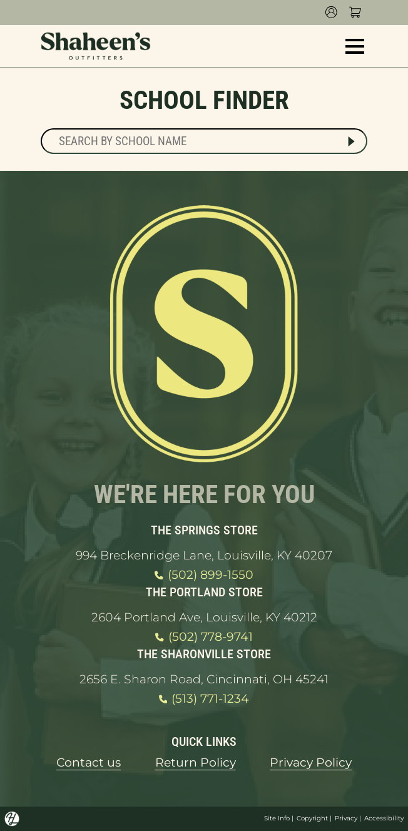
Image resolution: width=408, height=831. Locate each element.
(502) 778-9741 (203, 637)
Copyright (312, 818)
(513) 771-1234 (204, 699)
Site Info (277, 818)
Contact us (88, 762)
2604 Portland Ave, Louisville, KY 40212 (204, 617)
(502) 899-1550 (204, 575)
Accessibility (384, 818)
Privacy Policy (311, 762)
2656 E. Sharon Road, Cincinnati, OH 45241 (204, 679)
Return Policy (195, 762)
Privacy (346, 818)
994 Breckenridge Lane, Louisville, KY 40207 (204, 555)
